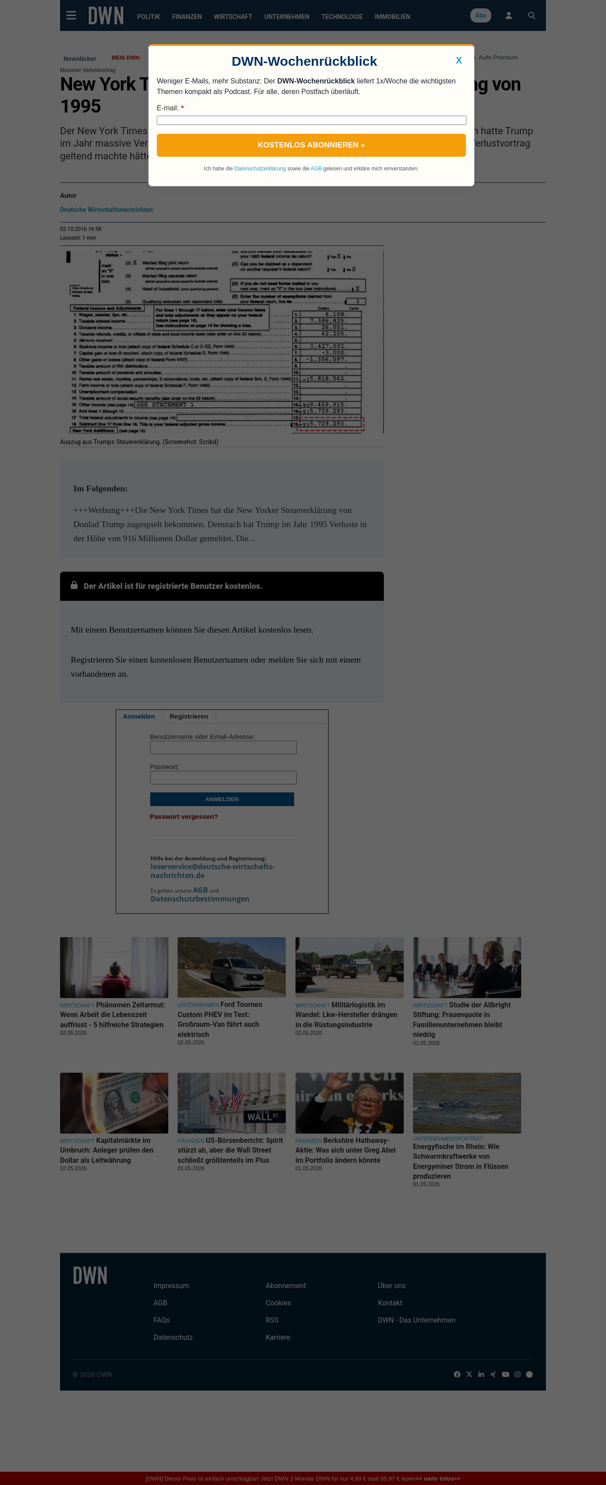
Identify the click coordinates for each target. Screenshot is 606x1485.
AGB (316, 169)
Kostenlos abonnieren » (311, 145)
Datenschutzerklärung (260, 169)
